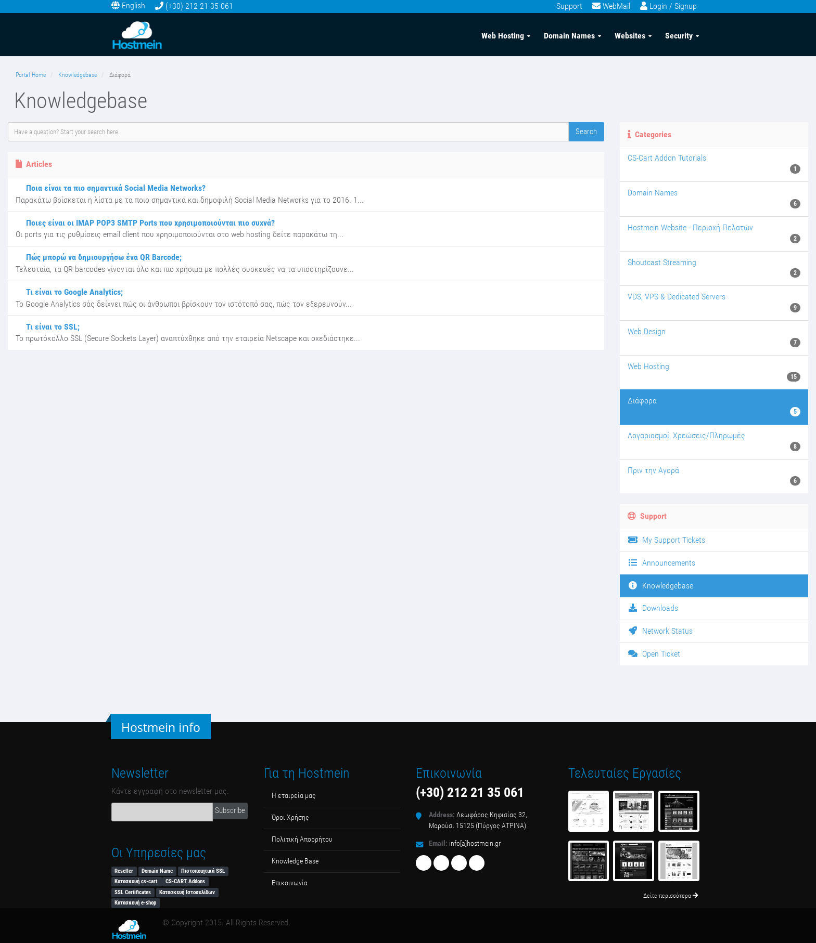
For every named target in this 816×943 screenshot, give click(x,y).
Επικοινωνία (290, 883)
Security (679, 36)
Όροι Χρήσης (290, 817)
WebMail (616, 6)
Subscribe (230, 810)
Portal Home (31, 74)
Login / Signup (673, 6)
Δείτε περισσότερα (670, 895)
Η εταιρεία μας (294, 795)
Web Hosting (502, 36)
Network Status (660, 631)
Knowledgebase (77, 74)
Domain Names (569, 36)
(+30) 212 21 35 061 (199, 6)
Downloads (653, 608)
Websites (630, 36)
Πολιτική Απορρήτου (302, 839)
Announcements (661, 563)
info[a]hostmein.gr (475, 843)
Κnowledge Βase (295, 861)
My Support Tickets (666, 540)
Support (569, 6)
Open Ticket (654, 654)
